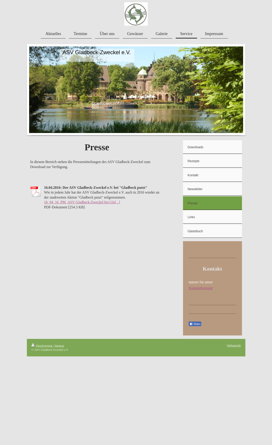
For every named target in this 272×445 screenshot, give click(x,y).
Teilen (195, 324)
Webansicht (234, 345)
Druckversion (42, 345)
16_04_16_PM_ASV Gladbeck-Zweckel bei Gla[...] (82, 202)
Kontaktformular (201, 288)
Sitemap (59, 345)
